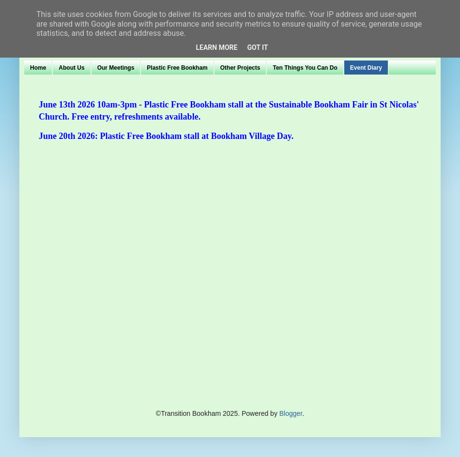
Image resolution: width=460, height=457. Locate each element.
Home (38, 67)
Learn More (216, 47)
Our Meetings (116, 67)
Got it (257, 47)
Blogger (290, 413)
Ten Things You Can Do (305, 67)
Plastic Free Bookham (177, 67)
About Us (71, 67)
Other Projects (240, 67)
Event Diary (366, 67)
